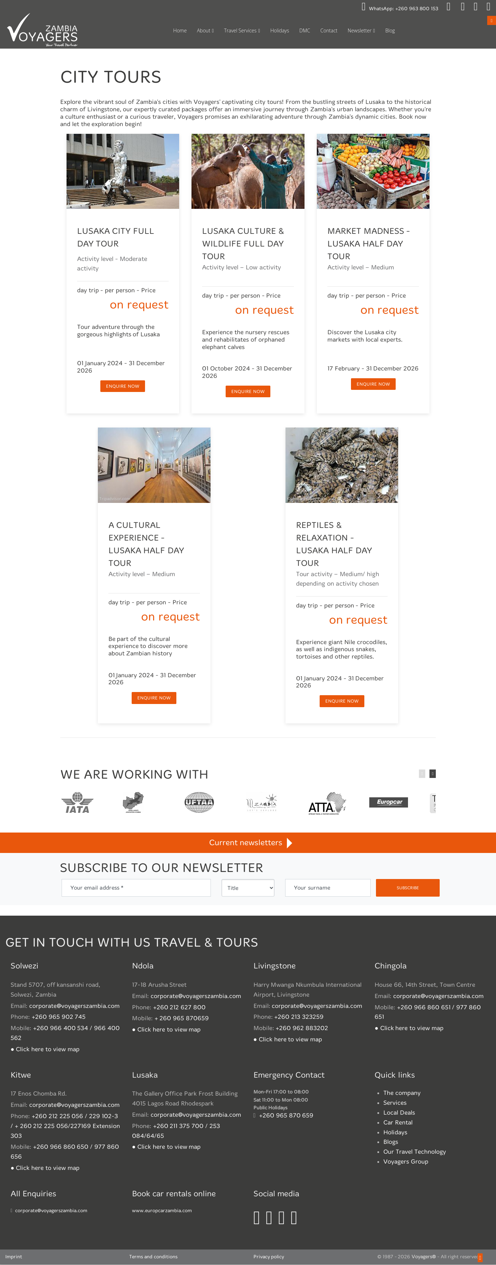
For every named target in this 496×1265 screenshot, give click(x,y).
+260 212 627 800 (179, 1007)
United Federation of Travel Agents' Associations (199, 803)
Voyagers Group (405, 1162)
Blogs (390, 1142)
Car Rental (398, 1123)
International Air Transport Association (77, 803)
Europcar (388, 803)
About (203, 30)
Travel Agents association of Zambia (133, 803)
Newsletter (360, 30)
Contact (329, 30)
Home (180, 30)
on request (139, 305)
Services (395, 1103)
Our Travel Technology (414, 1152)
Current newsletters (248, 843)
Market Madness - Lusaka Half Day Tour (368, 244)
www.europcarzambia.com (162, 1211)
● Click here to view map (45, 1049)
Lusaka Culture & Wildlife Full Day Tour (243, 244)
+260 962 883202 (302, 1028)
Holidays (279, 30)
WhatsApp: (400, 9)
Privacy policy (268, 1257)
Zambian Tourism (261, 803)
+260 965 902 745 (59, 1017)
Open (491, 20)
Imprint (13, 1257)
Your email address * (97, 888)
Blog (390, 30)
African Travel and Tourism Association (326, 803)
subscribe (408, 888)
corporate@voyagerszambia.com (74, 1006)
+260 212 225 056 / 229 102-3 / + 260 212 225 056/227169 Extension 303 (65, 1126)
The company (402, 1093)
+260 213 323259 (299, 1017)
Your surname (312, 888)
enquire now (122, 386)
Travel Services (240, 30)
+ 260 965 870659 (182, 1018)
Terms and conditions (153, 1257)
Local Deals (399, 1113)
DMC (304, 30)
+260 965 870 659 (286, 1116)
